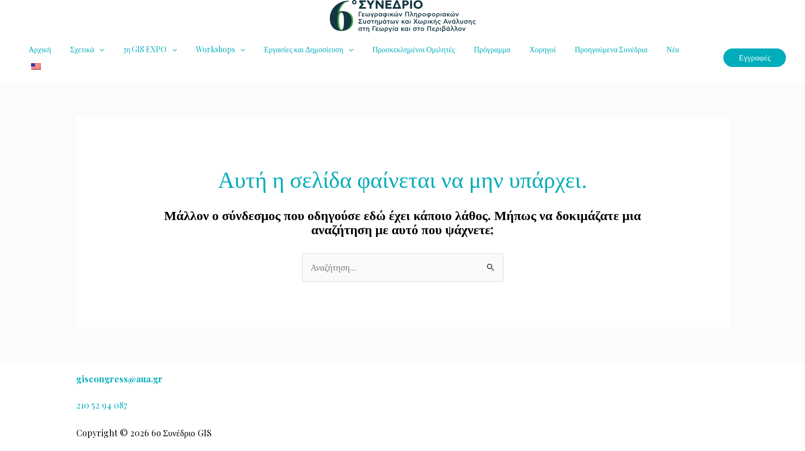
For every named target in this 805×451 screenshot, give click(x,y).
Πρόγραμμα (467, 50)
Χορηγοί (514, 50)
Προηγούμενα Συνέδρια (579, 50)
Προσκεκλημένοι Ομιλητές (393, 50)
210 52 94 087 (101, 405)
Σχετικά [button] (81, 50)
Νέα (636, 50)
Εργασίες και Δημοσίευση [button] (291, 50)
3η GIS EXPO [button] (141, 50)
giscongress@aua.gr (119, 379)
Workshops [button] (206, 50)
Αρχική (38, 50)
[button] (93, 50)
